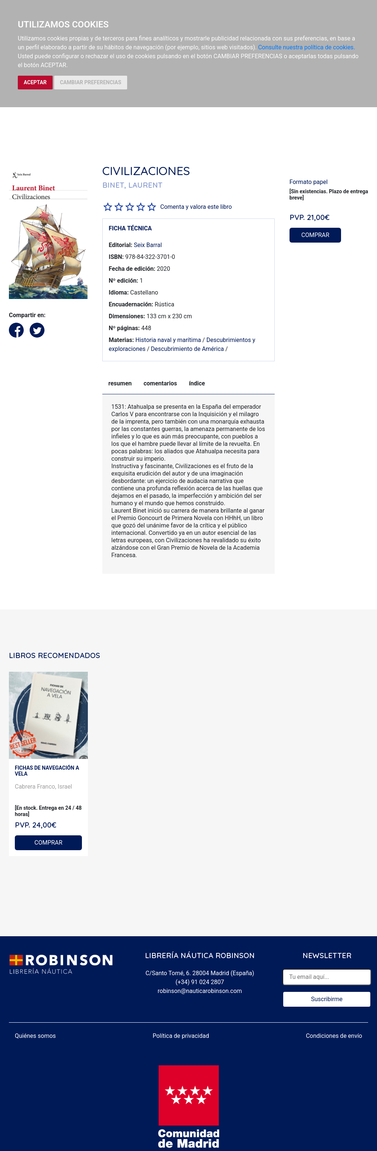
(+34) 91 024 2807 (200, 982)
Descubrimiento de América (187, 348)
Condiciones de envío (334, 1035)
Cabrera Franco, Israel (43, 786)
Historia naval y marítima (168, 339)
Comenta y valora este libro (196, 206)
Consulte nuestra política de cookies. (306, 47)
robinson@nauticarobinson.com (200, 990)
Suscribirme (327, 999)
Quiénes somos (35, 1035)
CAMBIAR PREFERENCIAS (90, 82)
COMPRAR (315, 235)
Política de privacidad (181, 1035)
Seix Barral (148, 245)
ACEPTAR (35, 82)
